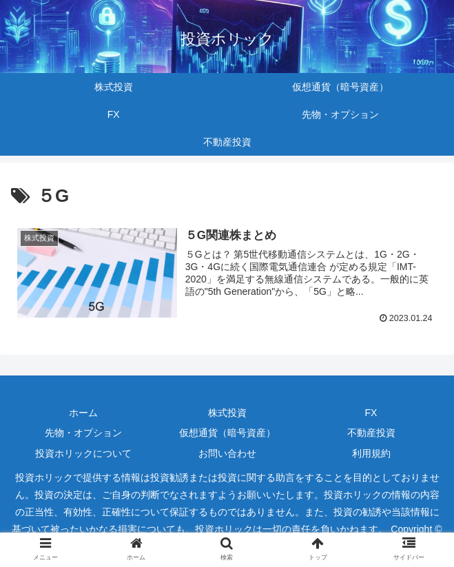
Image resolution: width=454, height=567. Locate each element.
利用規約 (371, 453)
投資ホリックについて (83, 453)
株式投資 (227, 412)
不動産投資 (371, 432)
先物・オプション (83, 432)
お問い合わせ (227, 453)
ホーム (83, 412)
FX (371, 412)
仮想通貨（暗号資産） (227, 432)
